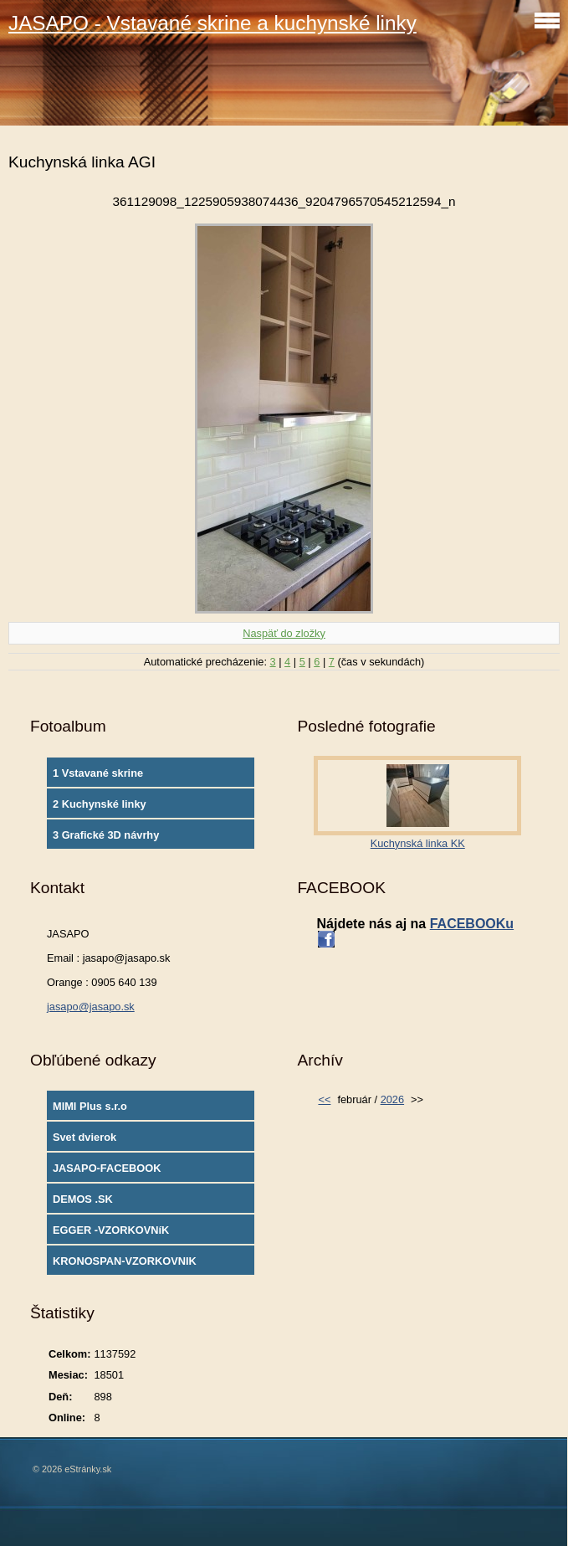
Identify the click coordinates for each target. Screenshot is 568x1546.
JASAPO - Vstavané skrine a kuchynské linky (212, 23)
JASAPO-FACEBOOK (107, 1168)
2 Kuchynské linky (99, 804)
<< (324, 1099)
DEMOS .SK (83, 1199)
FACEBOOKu (472, 924)
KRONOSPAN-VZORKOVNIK (125, 1261)
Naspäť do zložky (284, 633)
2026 (392, 1099)
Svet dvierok (84, 1137)
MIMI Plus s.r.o (90, 1106)
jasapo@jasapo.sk (91, 1006)
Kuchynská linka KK (418, 843)
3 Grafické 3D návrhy (106, 835)
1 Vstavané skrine (98, 773)
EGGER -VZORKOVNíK (111, 1230)
